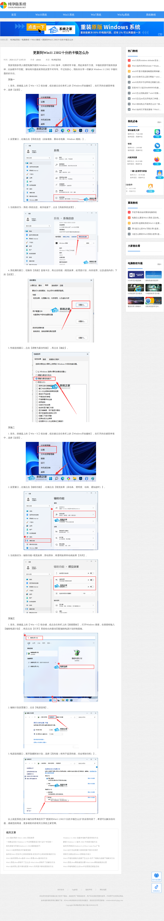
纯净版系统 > (16, 40)
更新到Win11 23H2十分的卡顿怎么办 (57, 40)
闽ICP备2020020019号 (90, 905)
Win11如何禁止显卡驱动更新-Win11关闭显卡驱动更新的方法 (29, 866)
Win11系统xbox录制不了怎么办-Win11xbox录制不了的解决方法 (30, 862)
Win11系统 (68, 14)
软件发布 (61, 890)
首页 (13, 14)
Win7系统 (96, 14)
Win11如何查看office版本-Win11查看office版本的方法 (26, 858)
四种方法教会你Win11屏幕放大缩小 (77, 854)
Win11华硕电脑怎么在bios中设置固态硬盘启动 (81, 866)
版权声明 (89, 890)
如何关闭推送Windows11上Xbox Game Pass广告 (81, 846)
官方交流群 (156, 877)
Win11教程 (35, 40)
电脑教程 (25, 40)
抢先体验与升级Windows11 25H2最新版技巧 (23, 846)
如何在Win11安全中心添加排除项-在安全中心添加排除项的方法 (31, 854)
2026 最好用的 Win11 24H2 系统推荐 (20, 838)
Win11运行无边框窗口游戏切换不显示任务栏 (80, 850)
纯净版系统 (56, 60)
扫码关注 (156, 888)
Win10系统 (41, 14)
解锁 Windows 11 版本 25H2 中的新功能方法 (80, 842)
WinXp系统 (123, 14)
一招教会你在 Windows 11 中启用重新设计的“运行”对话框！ (29, 842)
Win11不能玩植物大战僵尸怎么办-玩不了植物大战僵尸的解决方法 (89, 858)
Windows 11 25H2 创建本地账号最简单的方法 (80, 838)
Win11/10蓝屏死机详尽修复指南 (18, 850)
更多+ (159, 122)
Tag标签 (75, 890)
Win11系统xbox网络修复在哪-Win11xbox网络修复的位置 (85, 862)
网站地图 (103, 890)
